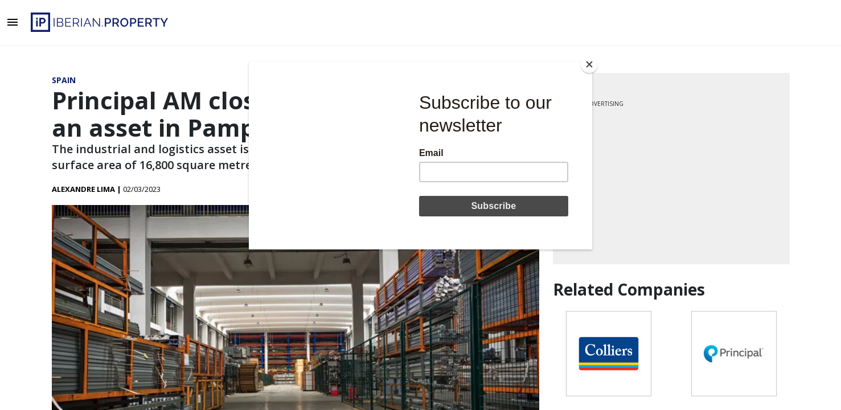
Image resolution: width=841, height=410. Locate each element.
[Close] (589, 64)
